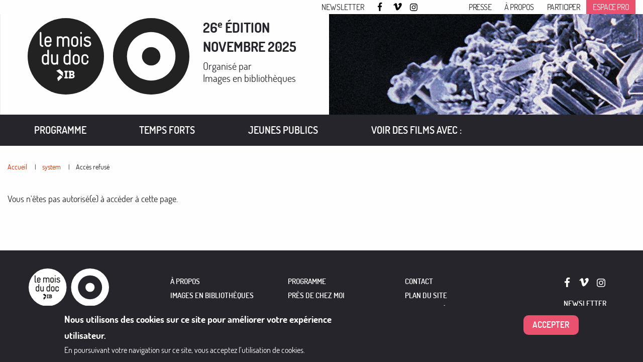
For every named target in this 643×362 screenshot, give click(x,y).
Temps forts (167, 130)
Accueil (17, 166)
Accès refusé (93, 166)
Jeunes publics (283, 130)
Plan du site (426, 295)
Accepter (551, 325)
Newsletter (343, 7)
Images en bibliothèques (249, 78)
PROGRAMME (307, 281)
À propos (519, 7)
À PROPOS (185, 281)
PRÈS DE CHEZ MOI (316, 295)
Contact (419, 281)
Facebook (381, 7)
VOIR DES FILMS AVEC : (416, 130)
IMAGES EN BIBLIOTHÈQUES (212, 295)
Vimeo (397, 7)
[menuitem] (60, 130)
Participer (563, 7)
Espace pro (611, 7)
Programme (60, 130)
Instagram (414, 7)
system (51, 166)
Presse (480, 7)
